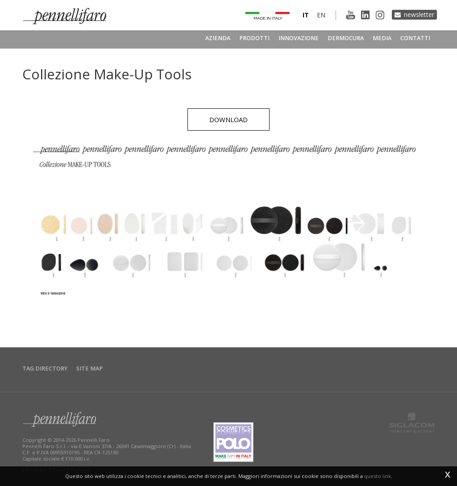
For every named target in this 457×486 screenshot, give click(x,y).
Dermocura (346, 38)
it (306, 15)
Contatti (415, 38)
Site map (89, 368)
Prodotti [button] (254, 38)
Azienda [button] (217, 38)
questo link (377, 476)
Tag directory (44, 368)
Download (228, 119)
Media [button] (382, 38)
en (321, 15)
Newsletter (419, 14)
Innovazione (298, 38)
